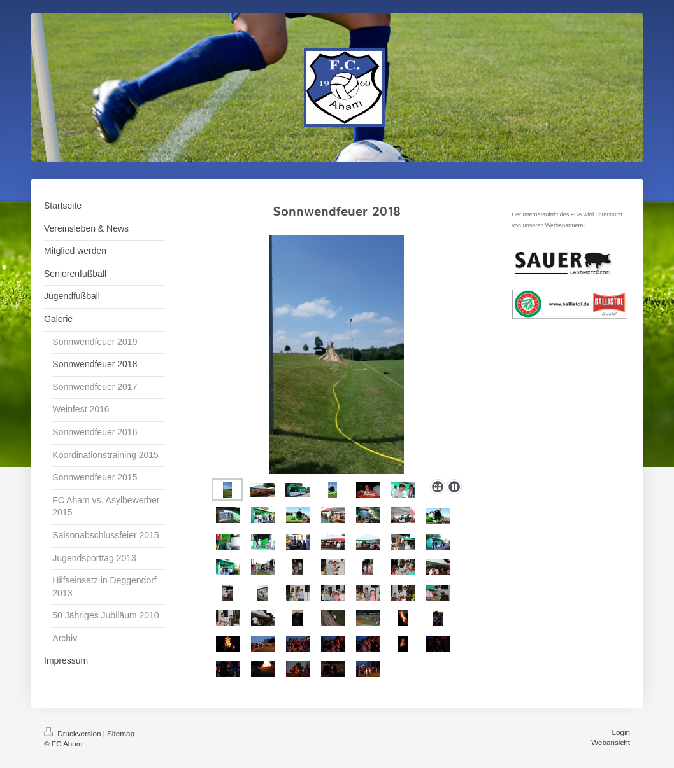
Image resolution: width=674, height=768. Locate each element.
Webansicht (610, 742)
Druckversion (73, 733)
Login (621, 732)
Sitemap (120, 733)
